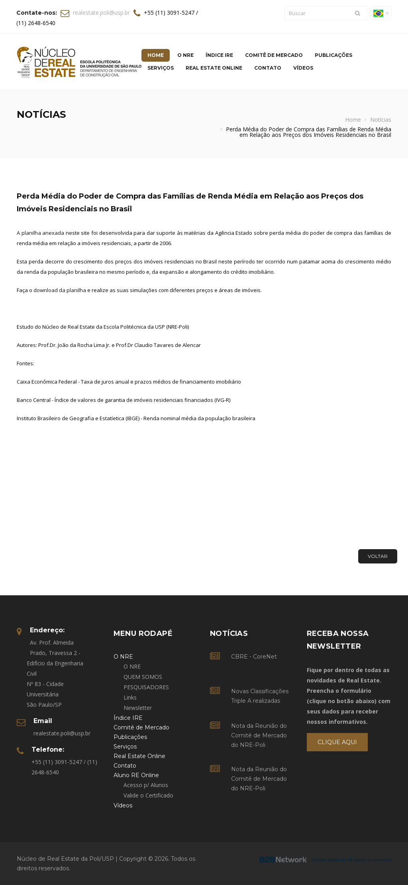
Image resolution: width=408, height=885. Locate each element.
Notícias (380, 119)
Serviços (160, 68)
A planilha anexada (40, 232)
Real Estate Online (214, 68)
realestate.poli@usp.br (101, 12)
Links (130, 697)
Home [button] (155, 55)
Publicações (333, 55)
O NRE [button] (185, 55)
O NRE (132, 666)
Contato (267, 68)
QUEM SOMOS (143, 676)
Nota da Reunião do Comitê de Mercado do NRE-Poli (259, 735)
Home (353, 119)
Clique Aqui (337, 742)
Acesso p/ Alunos (146, 785)
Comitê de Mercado (274, 55)
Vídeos (303, 68)
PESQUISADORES (146, 687)
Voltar (378, 556)
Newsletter (138, 708)
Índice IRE (219, 55)
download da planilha (59, 290)
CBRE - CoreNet (254, 656)
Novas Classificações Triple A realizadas (259, 696)
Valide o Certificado (148, 795)
